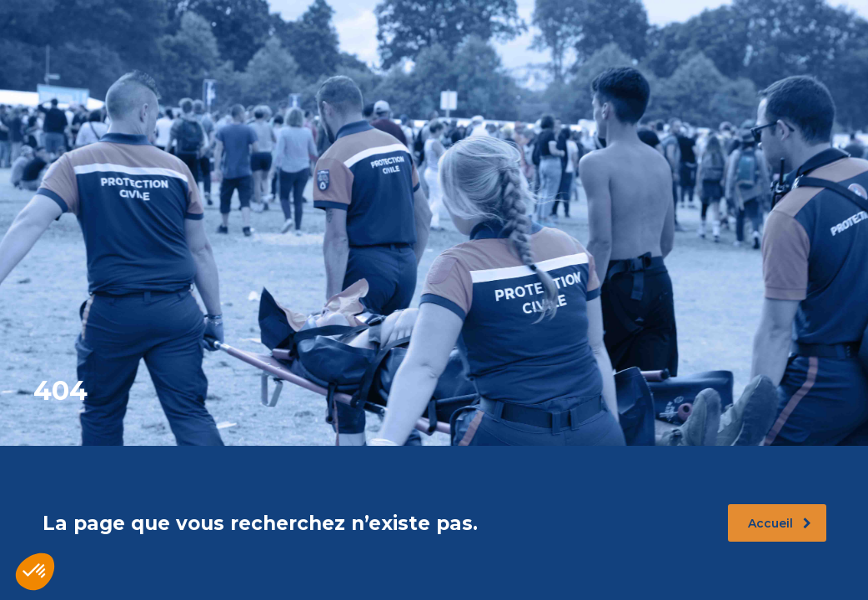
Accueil (779, 523)
